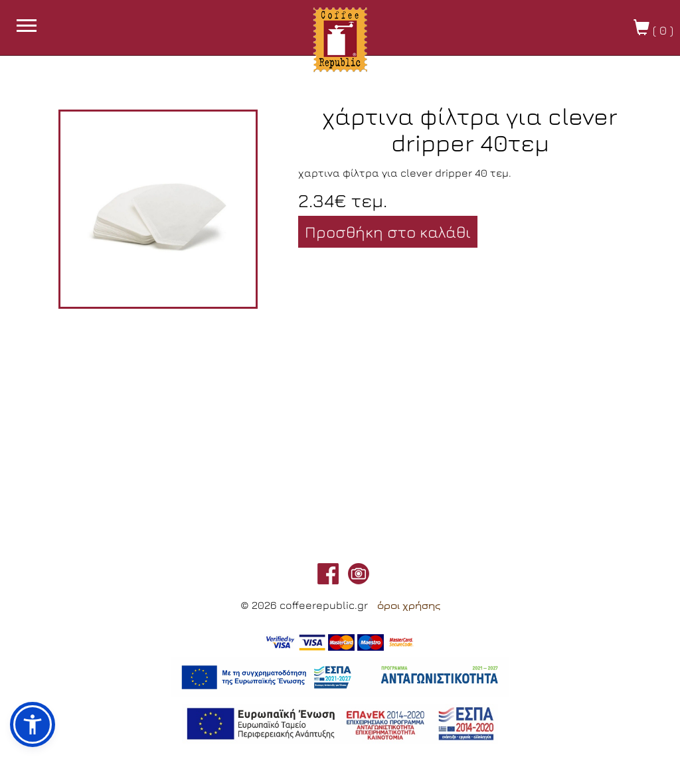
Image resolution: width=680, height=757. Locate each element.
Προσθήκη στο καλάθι (388, 231)
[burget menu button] (26, 27)
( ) (653, 28)
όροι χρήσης (408, 605)
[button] (32, 724)
